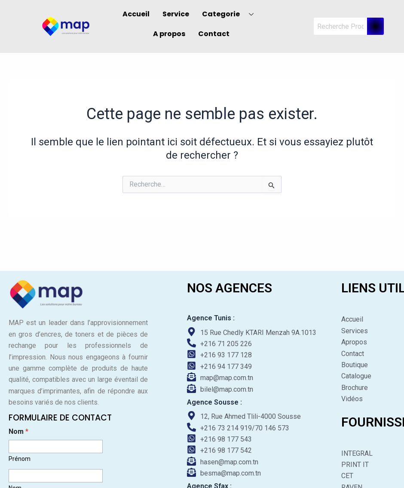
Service (175, 14)
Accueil (136, 14)
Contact (214, 34)
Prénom (20, 458)
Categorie (231, 14)
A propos (169, 34)
